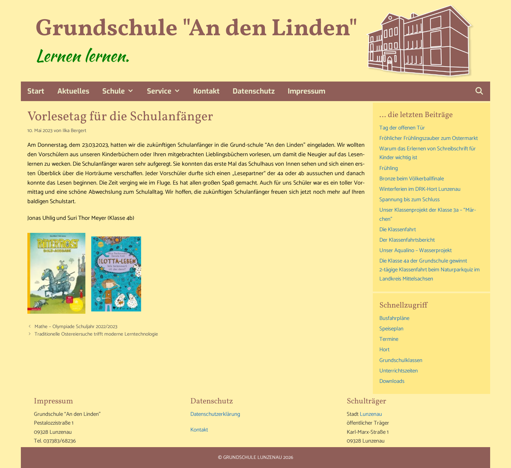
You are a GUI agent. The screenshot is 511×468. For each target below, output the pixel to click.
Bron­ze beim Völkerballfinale (411, 178)
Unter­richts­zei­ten (398, 370)
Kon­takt (206, 91)
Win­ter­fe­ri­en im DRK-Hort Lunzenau (419, 189)
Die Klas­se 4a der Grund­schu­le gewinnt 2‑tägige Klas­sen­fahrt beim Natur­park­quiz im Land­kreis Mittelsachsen (429, 269)
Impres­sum (306, 91)
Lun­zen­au (371, 414)
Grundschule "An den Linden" (197, 29)
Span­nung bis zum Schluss (409, 199)
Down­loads (391, 381)
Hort (384, 349)
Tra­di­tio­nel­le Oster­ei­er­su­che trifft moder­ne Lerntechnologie (96, 334)
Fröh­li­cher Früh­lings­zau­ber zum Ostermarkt (428, 138)
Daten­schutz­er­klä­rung (215, 414)
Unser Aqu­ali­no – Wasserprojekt (415, 250)
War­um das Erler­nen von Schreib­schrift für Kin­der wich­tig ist (427, 153)
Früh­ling (388, 168)
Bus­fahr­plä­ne (394, 318)
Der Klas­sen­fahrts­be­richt (407, 240)
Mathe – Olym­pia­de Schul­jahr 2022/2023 (76, 327)
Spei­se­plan (391, 328)
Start (35, 91)
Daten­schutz (254, 91)
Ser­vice (167, 91)
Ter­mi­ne (388, 339)
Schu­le (121, 91)
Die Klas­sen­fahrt (397, 229)
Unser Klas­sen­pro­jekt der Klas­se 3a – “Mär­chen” (427, 214)
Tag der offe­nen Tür (402, 127)
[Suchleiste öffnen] (479, 91)
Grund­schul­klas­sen (400, 360)
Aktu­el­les (73, 91)
